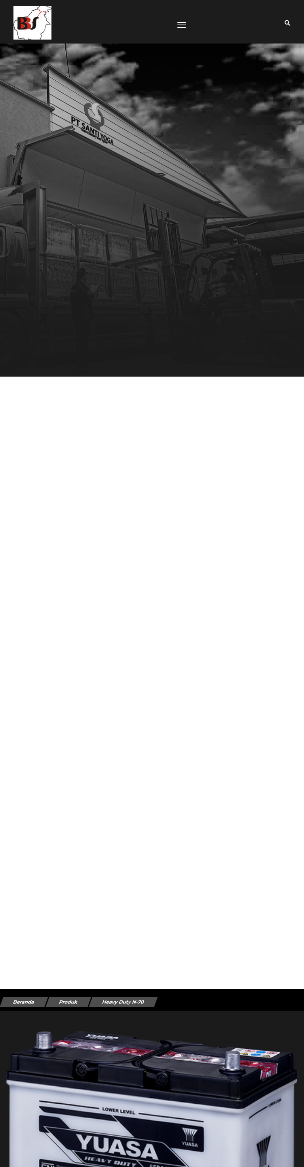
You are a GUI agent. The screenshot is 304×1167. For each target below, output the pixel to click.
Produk (68, 1002)
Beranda (23, 1002)
